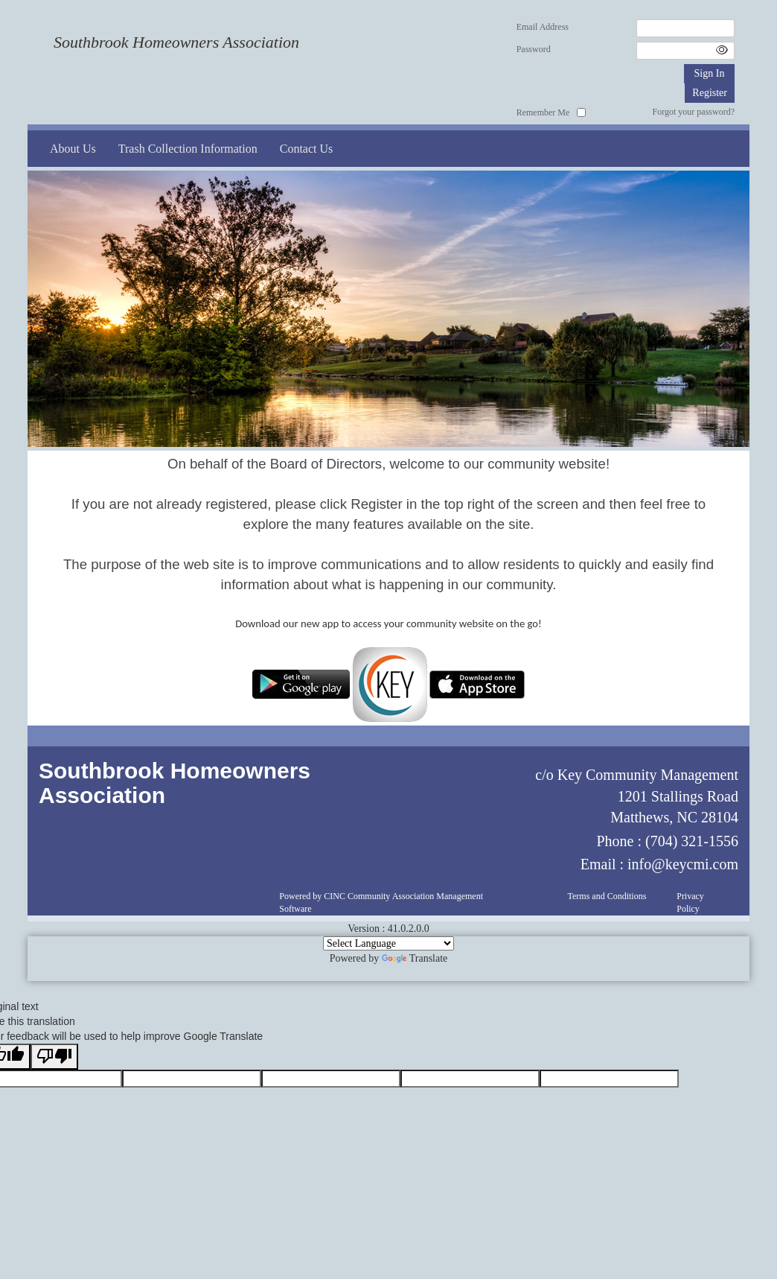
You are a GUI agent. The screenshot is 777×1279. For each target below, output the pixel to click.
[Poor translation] (54, 1057)
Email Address (543, 27)
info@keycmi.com (682, 864)
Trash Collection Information (188, 148)
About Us (73, 148)
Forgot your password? (694, 112)
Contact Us (306, 148)
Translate (415, 958)
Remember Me (543, 112)
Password (534, 49)
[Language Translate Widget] (388, 943)
